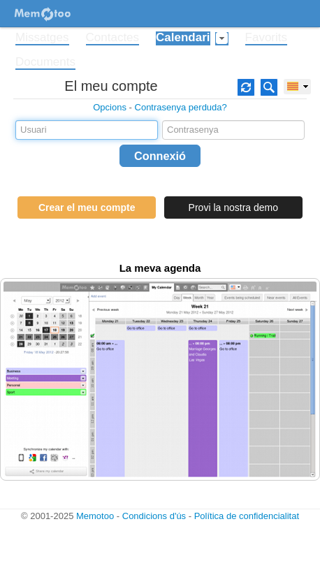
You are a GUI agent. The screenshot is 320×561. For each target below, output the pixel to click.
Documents (45, 62)
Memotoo (95, 516)
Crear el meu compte (87, 207)
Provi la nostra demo (233, 207)
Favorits (266, 37)
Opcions (109, 107)
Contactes (113, 37)
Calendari (183, 37)
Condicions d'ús (154, 516)
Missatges (42, 37)
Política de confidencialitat (246, 516)
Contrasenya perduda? (181, 107)
